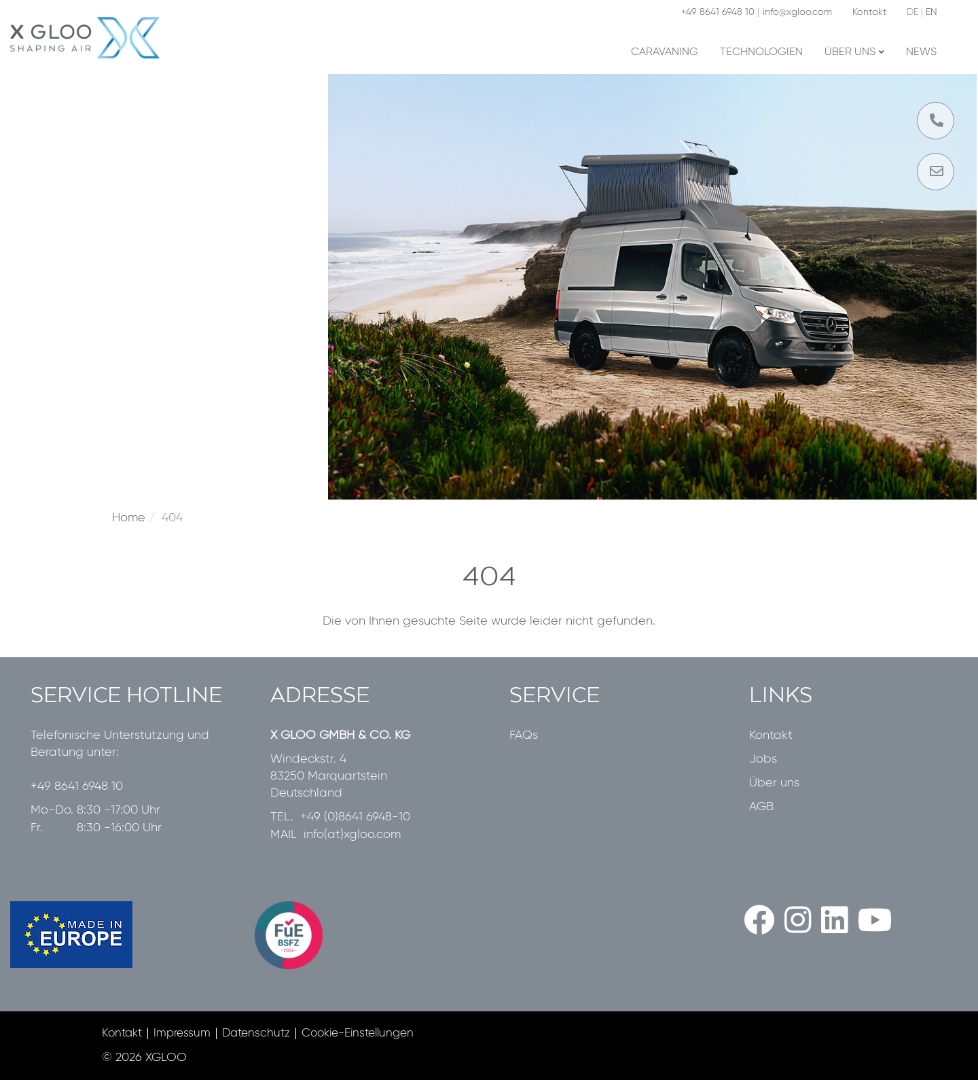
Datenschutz (256, 1033)
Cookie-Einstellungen (358, 1033)
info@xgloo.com (797, 12)
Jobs (763, 759)
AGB (761, 807)
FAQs (523, 735)
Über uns (854, 52)
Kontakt (869, 12)
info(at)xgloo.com (352, 835)
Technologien (761, 52)
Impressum (182, 1033)
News (921, 52)
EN (931, 12)
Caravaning (664, 52)
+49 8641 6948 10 (718, 12)
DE (912, 12)
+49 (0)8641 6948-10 (355, 817)
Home (128, 518)
